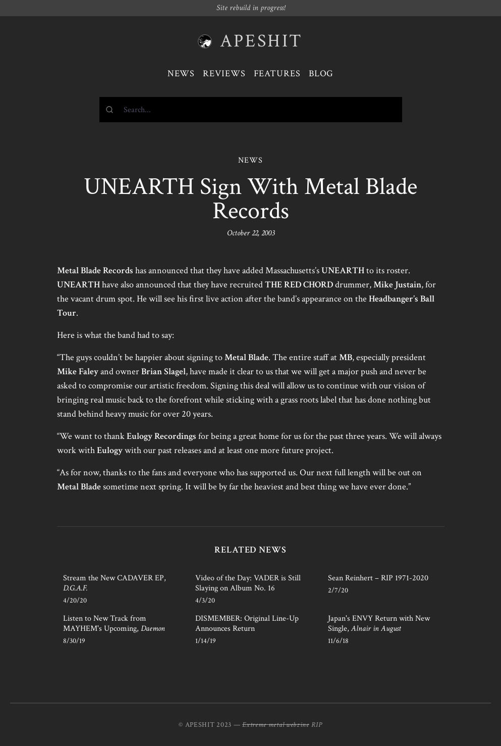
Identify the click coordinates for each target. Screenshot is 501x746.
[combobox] (250, 109)
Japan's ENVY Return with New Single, (379, 623)
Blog (321, 73)
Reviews (224, 73)
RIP (316, 724)
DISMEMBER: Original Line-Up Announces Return (247, 623)
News (181, 73)
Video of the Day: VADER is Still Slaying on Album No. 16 (248, 583)
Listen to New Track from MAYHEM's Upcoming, (114, 623)
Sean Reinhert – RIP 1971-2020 (378, 578)
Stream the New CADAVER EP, (114, 583)
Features (277, 73)
